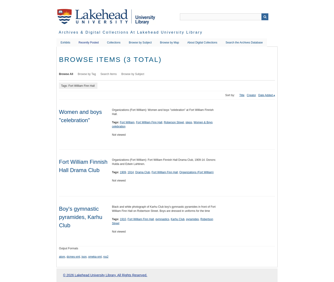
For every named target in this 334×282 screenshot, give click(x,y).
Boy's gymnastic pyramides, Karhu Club (80, 217)
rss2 (105, 256)
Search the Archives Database (244, 42)
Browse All (66, 74)
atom (62, 256)
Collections (113, 42)
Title (241, 95)
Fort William (127, 122)
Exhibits (65, 42)
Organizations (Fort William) (196, 172)
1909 (123, 172)
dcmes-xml (73, 256)
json (84, 256)
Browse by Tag (87, 74)
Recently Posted (89, 42)
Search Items (108, 74)
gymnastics (162, 219)
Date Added (265, 95)
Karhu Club (178, 219)
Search (264, 16)
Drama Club (142, 172)
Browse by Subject (140, 42)
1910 (123, 219)
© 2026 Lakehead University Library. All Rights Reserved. (105, 275)
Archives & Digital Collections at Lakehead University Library (131, 32)
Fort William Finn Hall (149, 122)
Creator (251, 95)
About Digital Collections (202, 42)
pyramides (192, 219)
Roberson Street (174, 122)
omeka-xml (95, 256)
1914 (131, 172)
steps (188, 122)
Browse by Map (169, 42)
